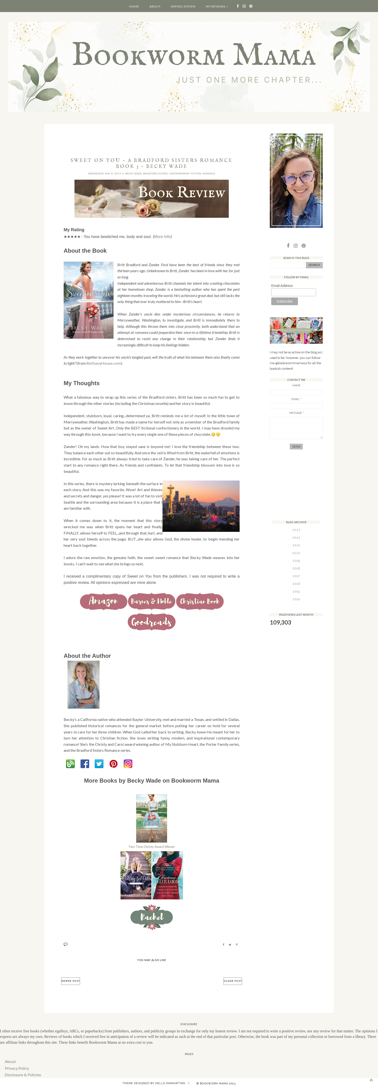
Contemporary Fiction (185, 173)
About (155, 6)
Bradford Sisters (155, 173)
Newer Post (70, 980)
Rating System (183, 6)
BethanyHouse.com (103, 363)
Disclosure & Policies (22, 1073)
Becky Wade (133, 173)
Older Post (233, 980)
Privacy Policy (16, 1067)
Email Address (282, 286)
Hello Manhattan (170, 1082)
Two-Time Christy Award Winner (151, 846)
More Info (162, 236)
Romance (209, 173)
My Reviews (215, 6)
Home (134, 6)
